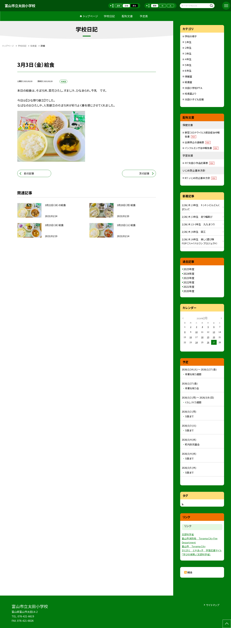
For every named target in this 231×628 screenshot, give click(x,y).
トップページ (90, 16)
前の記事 (29, 173)
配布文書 (127, 16)
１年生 (188, 42)
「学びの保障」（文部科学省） (196, 554)
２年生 (188, 47)
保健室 (188, 76)
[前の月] (182, 318)
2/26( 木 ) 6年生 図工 (194, 231)
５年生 (188, 65)
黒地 (134, 5)
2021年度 (188, 287)
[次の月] (221, 318)
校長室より (190, 93)
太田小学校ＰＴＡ (193, 88)
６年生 (188, 70)
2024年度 (188, 274)
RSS (189, 572)
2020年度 (188, 291)
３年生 (188, 53)
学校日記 (109, 16)
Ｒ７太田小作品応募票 (199, 163)
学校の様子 (191, 36)
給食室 (188, 82)
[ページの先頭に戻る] (227, 624)
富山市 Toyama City (193, 546)
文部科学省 (188, 534)
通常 (118, 5)
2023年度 (188, 278)
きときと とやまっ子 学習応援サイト (202, 550)
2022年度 (188, 282)
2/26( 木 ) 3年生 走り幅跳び (197, 216)
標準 (154, 5)
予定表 (144, 16)
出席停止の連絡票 (197, 142)
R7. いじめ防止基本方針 (200, 178)
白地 (126, 5)
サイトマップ (212, 605)
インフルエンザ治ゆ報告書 (201, 148)
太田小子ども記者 (194, 99)
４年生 (188, 59)
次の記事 (144, 173)
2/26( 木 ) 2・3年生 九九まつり (198, 224)
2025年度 (188, 269)
